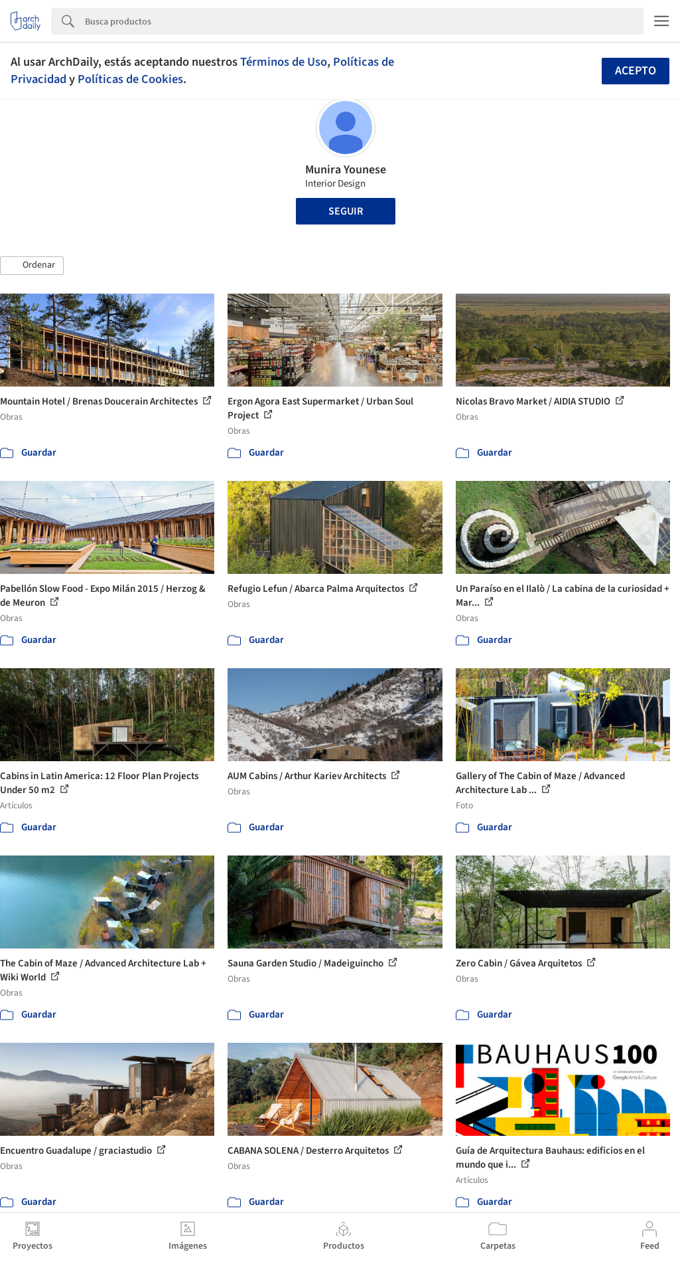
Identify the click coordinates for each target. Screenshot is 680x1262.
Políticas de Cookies (130, 79)
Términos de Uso (283, 61)
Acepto (635, 70)
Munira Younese (345, 169)
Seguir (345, 211)
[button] (32, 265)
